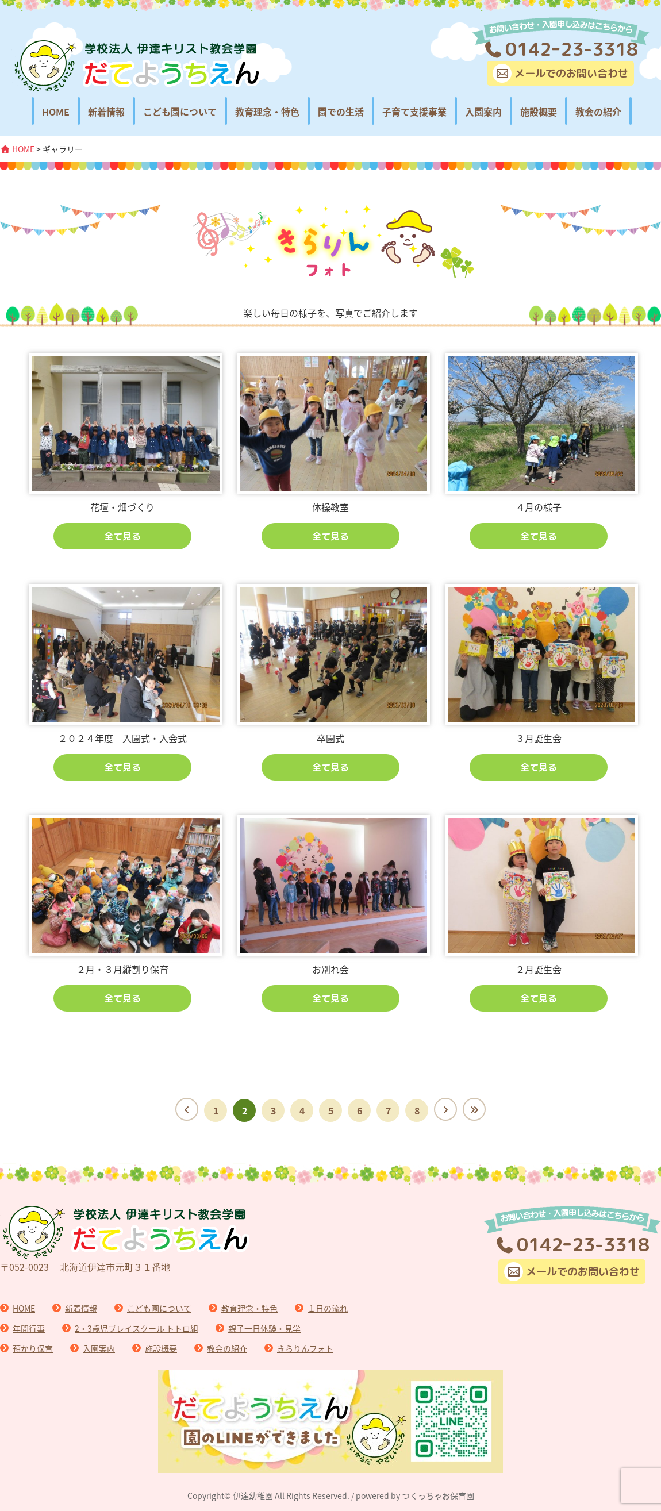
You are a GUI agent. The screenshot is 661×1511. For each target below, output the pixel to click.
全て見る (122, 536)
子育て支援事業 (414, 111)
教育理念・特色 (267, 111)
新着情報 (106, 111)
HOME (56, 111)
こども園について (180, 111)
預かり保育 (33, 1348)
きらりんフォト (305, 1348)
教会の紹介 (598, 111)
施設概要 (538, 111)
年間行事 (29, 1328)
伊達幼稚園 (253, 1495)
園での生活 (341, 111)
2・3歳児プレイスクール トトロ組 (136, 1328)
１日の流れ (328, 1308)
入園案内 (483, 111)
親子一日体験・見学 (264, 1328)
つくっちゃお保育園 (438, 1495)
